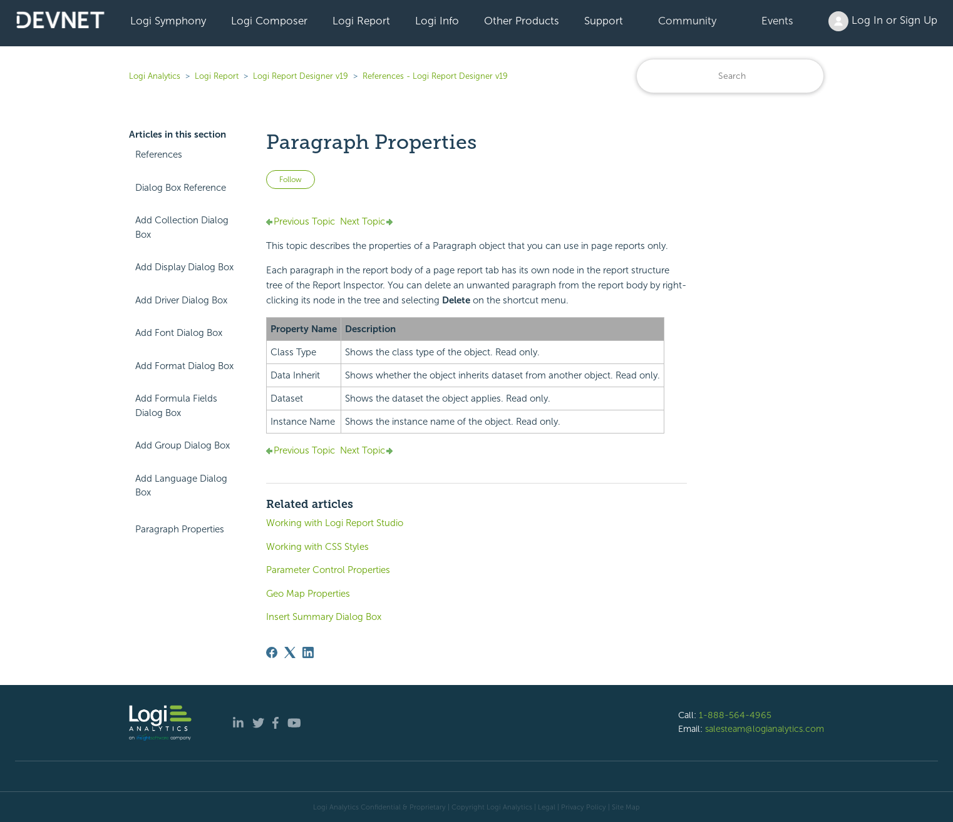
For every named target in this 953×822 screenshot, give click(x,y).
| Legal (544, 807)
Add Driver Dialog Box (181, 300)
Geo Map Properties (308, 593)
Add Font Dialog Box (178, 332)
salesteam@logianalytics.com (764, 728)
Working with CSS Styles (317, 546)
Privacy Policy (583, 807)
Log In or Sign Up (882, 21)
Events (777, 20)
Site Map (626, 807)
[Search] (730, 76)
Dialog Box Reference (180, 187)
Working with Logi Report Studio (334, 523)
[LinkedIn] (308, 652)
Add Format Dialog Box (184, 366)
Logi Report (361, 20)
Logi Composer (269, 20)
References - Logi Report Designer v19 (435, 76)
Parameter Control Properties (328, 570)
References (158, 154)
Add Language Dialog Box (181, 486)
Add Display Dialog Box (184, 267)
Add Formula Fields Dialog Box (176, 406)
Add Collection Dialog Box (182, 227)
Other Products (521, 20)
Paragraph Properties (179, 529)
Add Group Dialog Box (182, 445)
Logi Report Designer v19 (300, 76)
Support (603, 20)
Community (687, 20)
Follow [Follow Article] (290, 179)
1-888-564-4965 (735, 715)
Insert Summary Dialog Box (323, 616)
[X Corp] (290, 652)
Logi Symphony (168, 20)
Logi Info (437, 20)
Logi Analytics (154, 76)
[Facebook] (271, 652)
